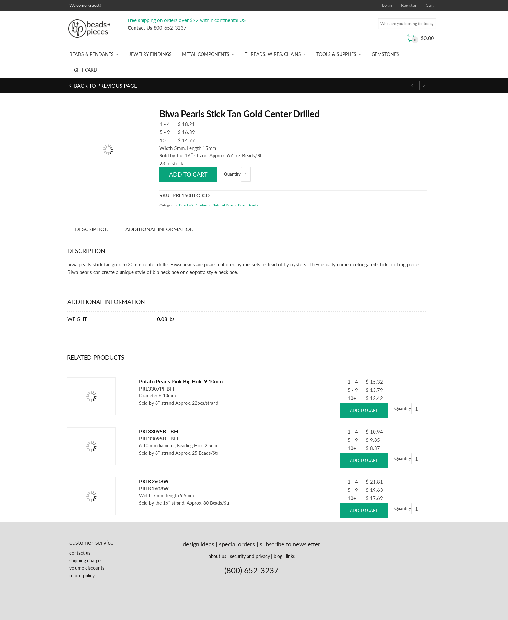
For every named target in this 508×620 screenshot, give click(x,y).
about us (217, 556)
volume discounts (86, 568)
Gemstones (385, 54)
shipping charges (85, 560)
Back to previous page (105, 85)
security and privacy (250, 556)
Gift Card (85, 70)
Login (387, 5)
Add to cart (188, 174)
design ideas (198, 544)
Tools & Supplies (336, 54)
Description (92, 229)
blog (278, 556)
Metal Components (205, 54)
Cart (430, 5)
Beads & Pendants (91, 54)
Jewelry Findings (150, 54)
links (290, 556)
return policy (82, 575)
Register (409, 5)
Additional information (160, 229)
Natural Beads (224, 205)
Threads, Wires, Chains (273, 54)
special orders (237, 544)
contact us (79, 553)
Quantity (232, 174)
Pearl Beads (248, 205)
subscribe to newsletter (290, 544)
